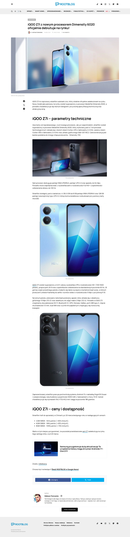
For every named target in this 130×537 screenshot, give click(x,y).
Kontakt (77, 522)
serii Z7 (85, 431)
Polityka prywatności (68, 525)
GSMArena (43, 464)
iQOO (34, 285)
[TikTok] (97, 4)
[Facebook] (117, 4)
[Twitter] (109, 4)
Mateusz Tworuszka (51, 496)
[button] (12, 4)
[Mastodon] (113, 4)
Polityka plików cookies (51, 525)
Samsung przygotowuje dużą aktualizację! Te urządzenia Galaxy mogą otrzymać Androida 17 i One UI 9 (81, 448)
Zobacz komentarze (69, 509)
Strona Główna (48, 522)
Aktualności (32, 19)
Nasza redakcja (60, 522)
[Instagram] (105, 4)
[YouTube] (101, 4)
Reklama (69, 522)
